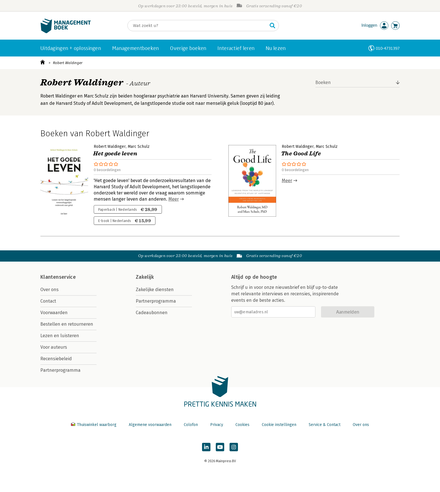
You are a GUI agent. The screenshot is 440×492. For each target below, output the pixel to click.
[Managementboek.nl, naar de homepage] (65, 32)
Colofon (191, 424)
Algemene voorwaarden (150, 424)
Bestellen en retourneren (66, 324)
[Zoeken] (197, 25)
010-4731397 (388, 48)
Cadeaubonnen (152, 312)
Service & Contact (324, 424)
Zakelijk (145, 277)
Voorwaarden (54, 312)
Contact (48, 301)
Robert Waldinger (67, 63)
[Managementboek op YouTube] (220, 447)
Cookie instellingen (279, 424)
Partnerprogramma (60, 370)
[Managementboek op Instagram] (234, 447)
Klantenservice (58, 277)
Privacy (216, 424)
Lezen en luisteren (59, 335)
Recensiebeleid (56, 358)
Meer (173, 199)
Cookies (242, 424)
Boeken (323, 82)
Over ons (49, 289)
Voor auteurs (53, 347)
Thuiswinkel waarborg (94, 424)
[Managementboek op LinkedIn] (206, 447)
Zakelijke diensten (155, 289)
